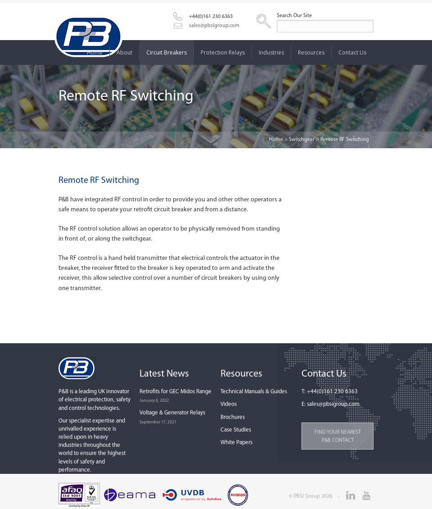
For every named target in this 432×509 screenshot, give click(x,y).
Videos (228, 404)
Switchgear (302, 139)
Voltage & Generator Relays (172, 413)
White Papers (236, 442)
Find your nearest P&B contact (338, 436)
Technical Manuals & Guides (253, 392)
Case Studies (235, 430)
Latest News (164, 374)
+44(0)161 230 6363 (211, 16)
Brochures (232, 417)
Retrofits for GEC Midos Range (176, 392)
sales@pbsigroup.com (214, 25)
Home (276, 139)
